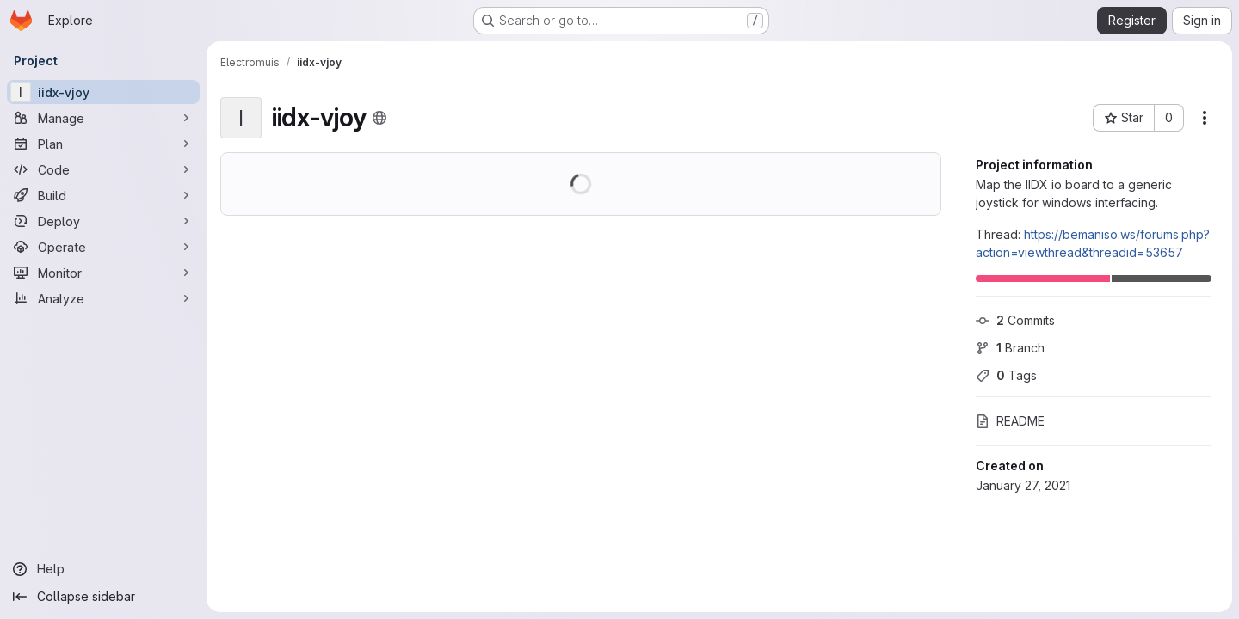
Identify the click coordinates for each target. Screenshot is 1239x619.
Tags (1006, 375)
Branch (1010, 347)
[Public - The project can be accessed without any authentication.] (379, 118)
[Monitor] (103, 272)
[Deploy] (103, 221)
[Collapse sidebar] (103, 597)
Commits (1015, 320)
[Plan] (103, 144)
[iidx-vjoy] (103, 92)
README (1010, 421)
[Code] (103, 169)
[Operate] (103, 247)
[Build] (103, 195)
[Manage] (103, 118)
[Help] (103, 569)
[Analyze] (103, 298)
